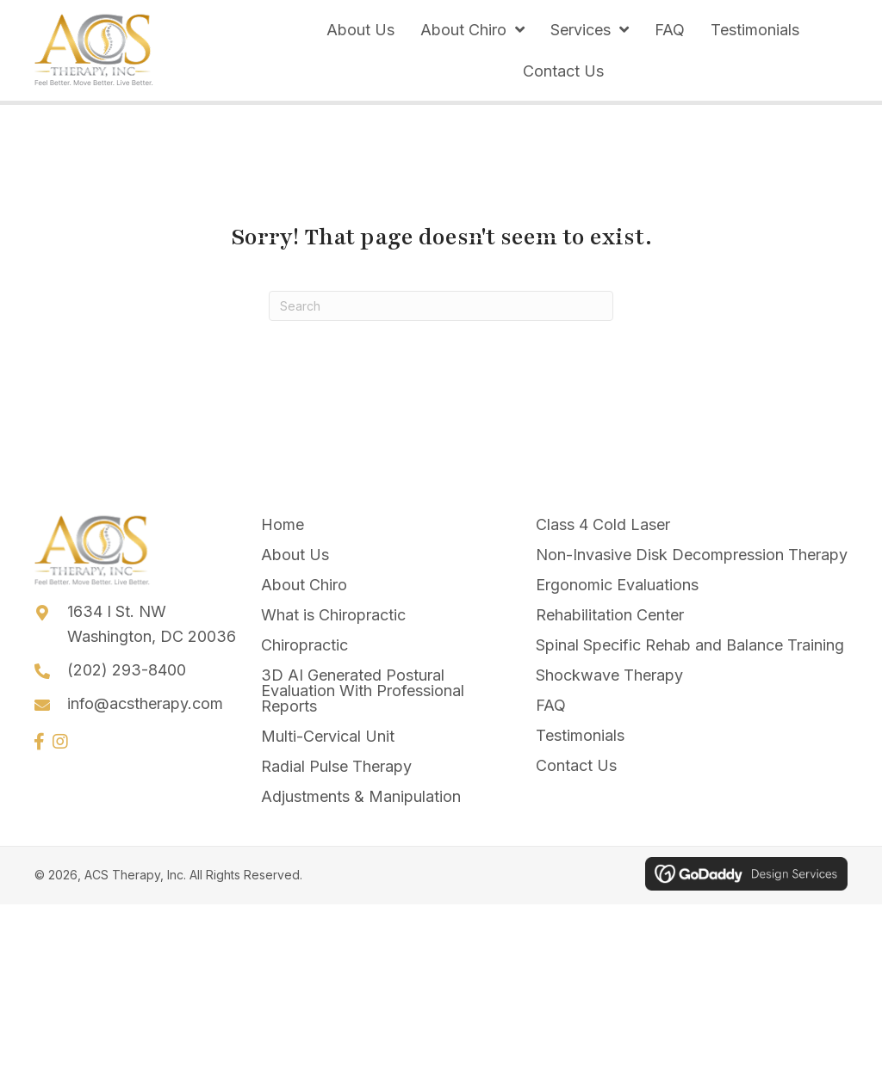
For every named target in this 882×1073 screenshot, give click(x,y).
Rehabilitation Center (610, 615)
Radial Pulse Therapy (336, 766)
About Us (295, 555)
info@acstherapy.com (145, 703)
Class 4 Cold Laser (603, 524)
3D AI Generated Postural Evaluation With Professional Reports (362, 690)
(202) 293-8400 (126, 670)
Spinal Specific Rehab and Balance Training (690, 645)
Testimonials (580, 735)
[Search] (441, 306)
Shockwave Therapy (609, 675)
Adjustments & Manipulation (361, 796)
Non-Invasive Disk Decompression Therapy (692, 555)
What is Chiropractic (333, 615)
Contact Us (576, 765)
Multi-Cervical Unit (327, 736)
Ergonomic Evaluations (617, 585)
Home (282, 524)
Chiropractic (304, 645)
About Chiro (304, 585)
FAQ (551, 705)
